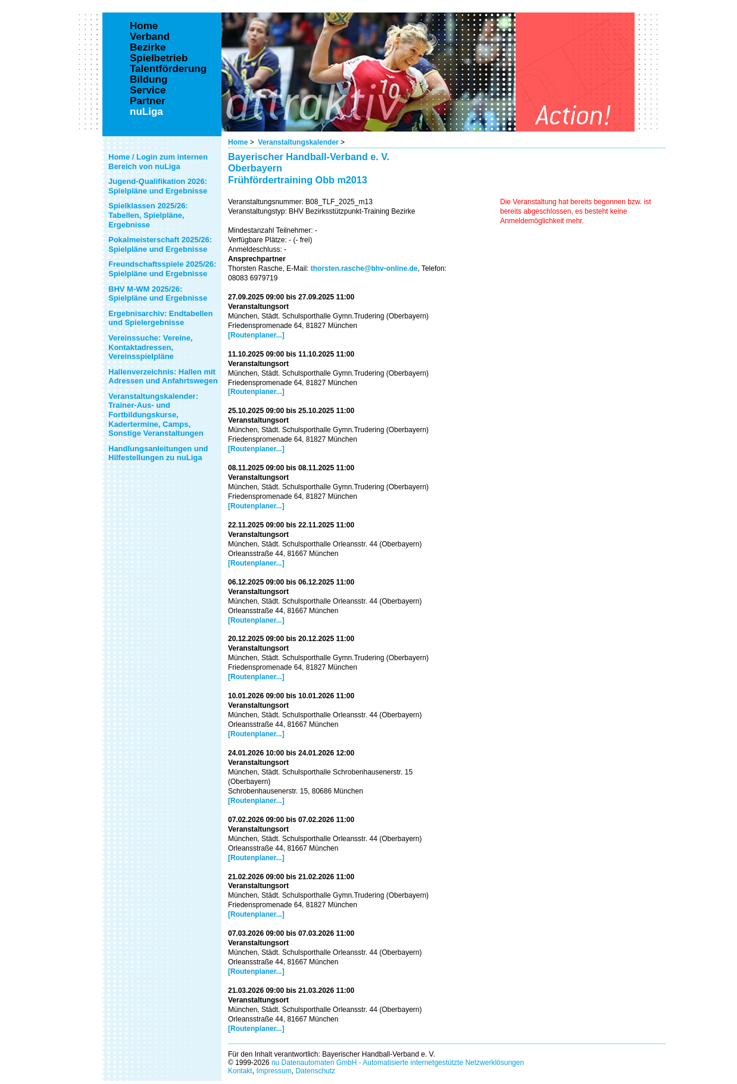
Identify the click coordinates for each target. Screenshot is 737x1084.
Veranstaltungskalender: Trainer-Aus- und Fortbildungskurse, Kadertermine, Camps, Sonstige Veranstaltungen (156, 415)
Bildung (148, 79)
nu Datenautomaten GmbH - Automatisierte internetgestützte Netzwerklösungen (397, 1062)
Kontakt (240, 1071)
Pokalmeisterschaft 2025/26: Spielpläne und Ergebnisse (160, 244)
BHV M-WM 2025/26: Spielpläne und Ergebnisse (157, 294)
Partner (147, 101)
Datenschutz (315, 1071)
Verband (150, 37)
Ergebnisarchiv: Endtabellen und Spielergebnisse (160, 318)
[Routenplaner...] (256, 335)
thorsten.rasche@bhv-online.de (364, 268)
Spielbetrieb (159, 58)
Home (238, 142)
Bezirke (147, 47)
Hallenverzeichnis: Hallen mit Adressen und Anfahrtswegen (163, 376)
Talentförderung (168, 69)
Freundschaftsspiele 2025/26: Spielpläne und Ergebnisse (162, 269)
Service (148, 90)
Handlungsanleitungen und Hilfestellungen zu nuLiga (158, 453)
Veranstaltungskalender (298, 142)
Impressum (273, 1071)
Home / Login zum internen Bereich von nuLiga (158, 161)
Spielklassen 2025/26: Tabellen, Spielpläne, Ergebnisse (148, 215)
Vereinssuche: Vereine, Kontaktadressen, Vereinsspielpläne (150, 347)
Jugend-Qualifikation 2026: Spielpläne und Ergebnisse (157, 186)
